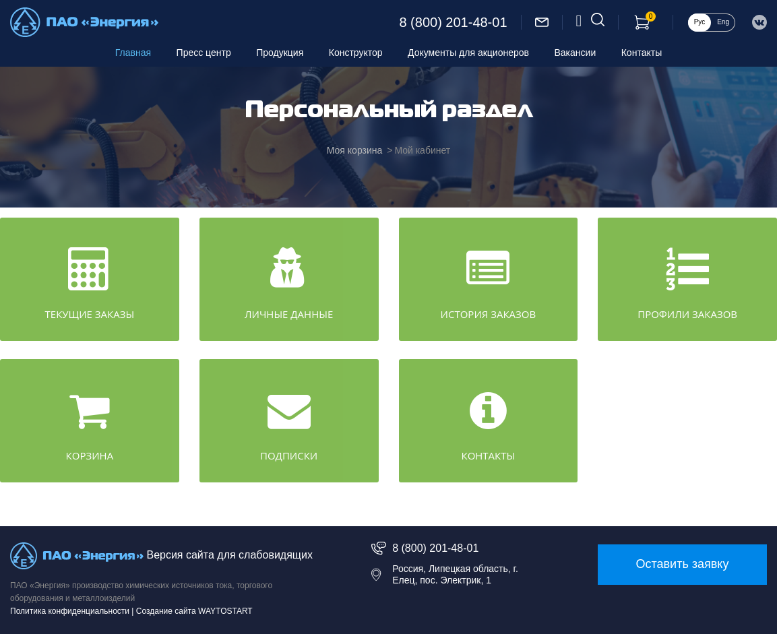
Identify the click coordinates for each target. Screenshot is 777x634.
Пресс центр (204, 52)
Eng (723, 22)
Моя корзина (355, 150)
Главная (133, 52)
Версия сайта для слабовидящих (229, 555)
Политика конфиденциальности (69, 611)
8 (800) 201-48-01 (453, 22)
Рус (700, 22)
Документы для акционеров (468, 52)
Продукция (279, 52)
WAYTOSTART (225, 611)
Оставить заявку (681, 564)
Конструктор (356, 52)
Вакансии (575, 52)
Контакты (641, 52)
